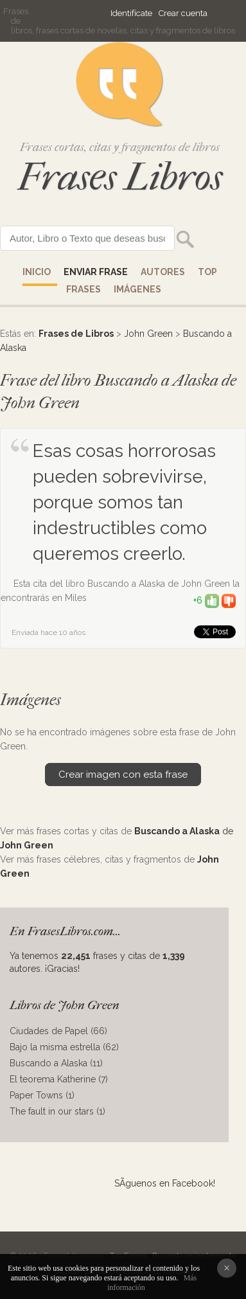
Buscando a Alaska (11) (56, 1063)
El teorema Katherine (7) (59, 1079)
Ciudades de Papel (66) (58, 1031)
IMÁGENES (137, 289)
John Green (148, 333)
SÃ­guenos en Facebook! (164, 1183)
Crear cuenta (183, 13)
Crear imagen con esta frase (123, 774)
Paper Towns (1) (42, 1095)
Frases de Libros (76, 333)
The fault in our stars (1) (57, 1111)
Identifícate (131, 13)
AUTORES (163, 272)
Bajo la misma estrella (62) (64, 1047)
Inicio (36, 272)
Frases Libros (120, 177)
